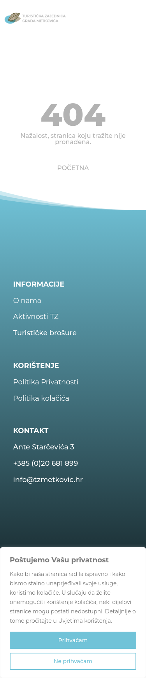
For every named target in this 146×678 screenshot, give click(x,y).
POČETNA (73, 168)
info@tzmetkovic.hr (48, 479)
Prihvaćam (73, 640)
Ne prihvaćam (73, 661)
